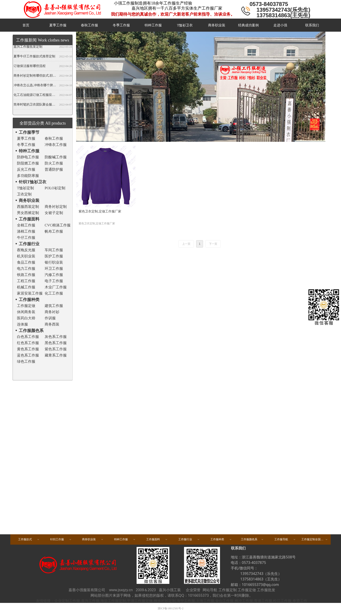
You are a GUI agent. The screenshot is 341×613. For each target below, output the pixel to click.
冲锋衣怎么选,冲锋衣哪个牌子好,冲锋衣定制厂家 (35, 85)
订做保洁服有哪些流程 (30, 66)
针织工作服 (61, 539)
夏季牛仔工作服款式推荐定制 (34, 57)
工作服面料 (157, 539)
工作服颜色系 (252, 539)
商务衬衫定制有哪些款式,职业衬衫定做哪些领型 (35, 76)
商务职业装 (93, 539)
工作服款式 (29, 539)
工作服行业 (189, 539)
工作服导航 (285, 539)
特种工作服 (125, 539)
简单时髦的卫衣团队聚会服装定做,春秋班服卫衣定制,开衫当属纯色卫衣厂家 (35, 105)
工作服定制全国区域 (314, 539)
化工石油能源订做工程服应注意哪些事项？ (35, 95)
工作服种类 (221, 539)
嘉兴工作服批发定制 (28, 47)
